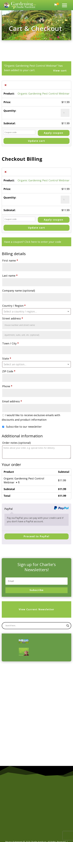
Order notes (16, 442)
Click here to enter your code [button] (42, 241)
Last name (10, 275)
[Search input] (35, 634)
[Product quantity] (65, 113)
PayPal (8, 509)
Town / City (10, 343)
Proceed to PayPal (36, 536)
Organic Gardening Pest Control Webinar (43, 93)
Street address (12, 318)
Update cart (36, 140)
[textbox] (36, 311)
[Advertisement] (31, 697)
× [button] (5, 85)
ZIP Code (8, 371)
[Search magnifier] (68, 634)
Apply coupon (53, 132)
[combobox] (36, 311)
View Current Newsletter (36, 613)
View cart (60, 70)
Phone (7, 386)
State (6, 358)
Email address (12, 401)
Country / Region (14, 305)
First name (10, 260)
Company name (18, 290)
